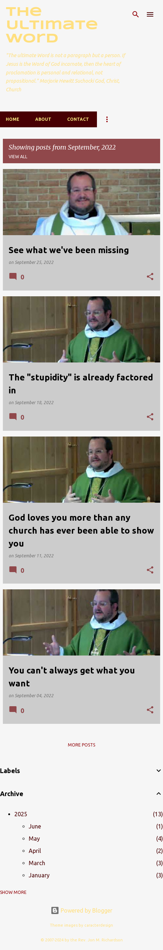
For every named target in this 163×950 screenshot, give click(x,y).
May (34, 838)
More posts (81, 745)
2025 (20, 814)
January (39, 875)
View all (18, 156)
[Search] (135, 14)
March (37, 863)
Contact (78, 119)
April (35, 851)
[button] (150, 277)
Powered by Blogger (81, 910)
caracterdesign (98, 925)
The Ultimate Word (52, 25)
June (35, 826)
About (43, 119)
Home (12, 119)
